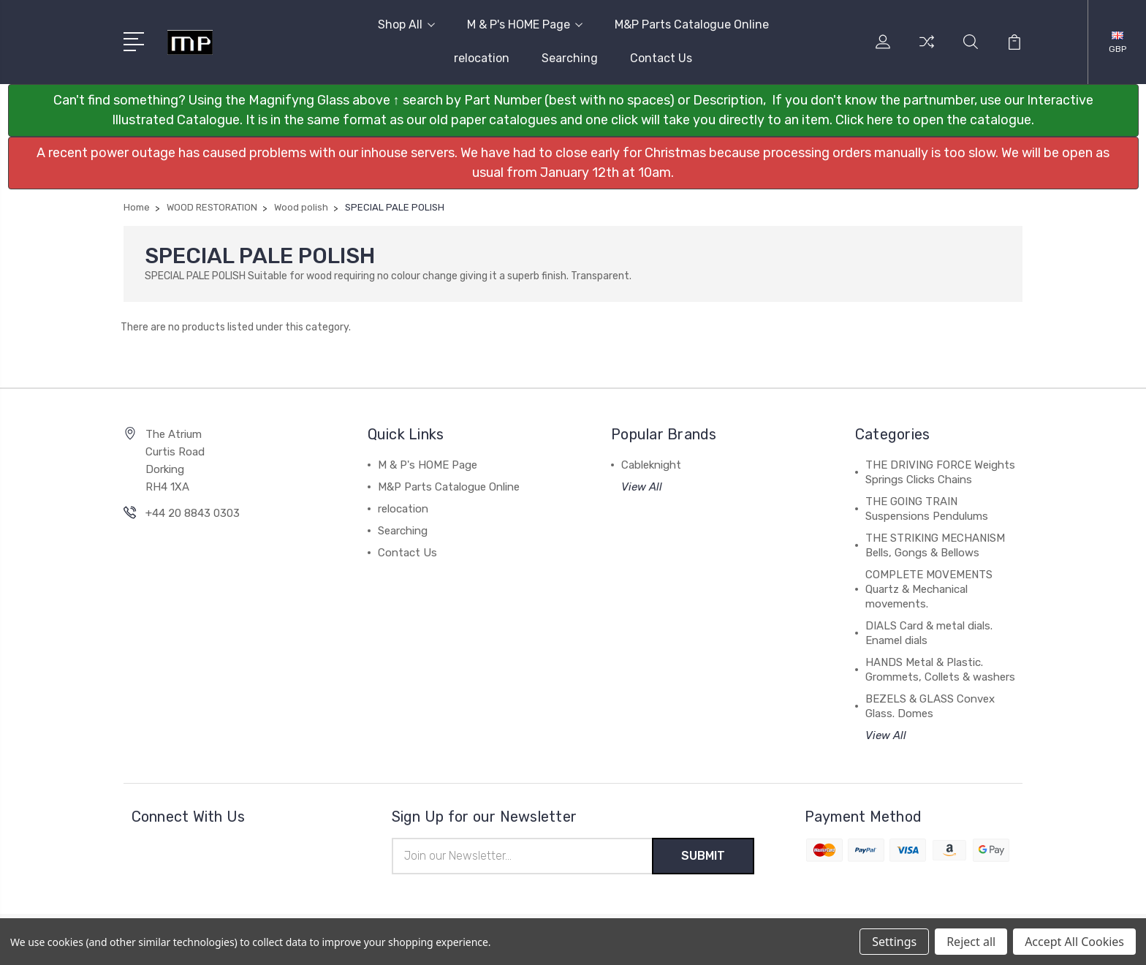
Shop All (406, 24)
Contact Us (661, 58)
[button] (573, 110)
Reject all (970, 942)
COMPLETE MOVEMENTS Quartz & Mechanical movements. (929, 589)
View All (641, 486)
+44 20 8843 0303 (192, 513)
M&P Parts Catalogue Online (692, 24)
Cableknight (651, 465)
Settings (894, 942)
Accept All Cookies (1074, 942)
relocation (481, 58)
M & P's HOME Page (525, 24)
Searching (570, 58)
